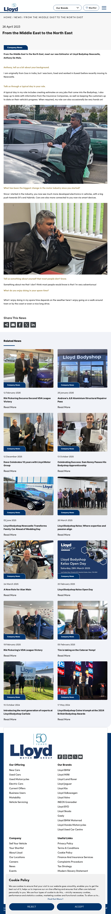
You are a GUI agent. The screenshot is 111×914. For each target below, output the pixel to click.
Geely (61, 815)
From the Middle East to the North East (53, 17)
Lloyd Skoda (64, 811)
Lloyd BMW (64, 770)
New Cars (14, 770)
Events (13, 871)
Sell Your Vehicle (18, 843)
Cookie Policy (65, 852)
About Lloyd (15, 852)
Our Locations (17, 857)
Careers (13, 861)
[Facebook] (60, 758)
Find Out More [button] (55, 898)
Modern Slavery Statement (73, 871)
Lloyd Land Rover (67, 779)
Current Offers (17, 788)
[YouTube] (80, 758)
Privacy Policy (65, 843)
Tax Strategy (65, 866)
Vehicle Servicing (18, 802)
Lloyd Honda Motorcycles (72, 825)
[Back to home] (11, 7)
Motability (15, 797)
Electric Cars (16, 783)
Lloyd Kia (63, 788)
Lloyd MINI (64, 774)
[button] (32, 907)
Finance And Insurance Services (75, 857)
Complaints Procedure (70, 861)
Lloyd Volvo (64, 797)
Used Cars (15, 774)
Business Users (17, 793)
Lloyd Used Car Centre (70, 829)
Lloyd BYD (63, 806)
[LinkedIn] (70, 758)
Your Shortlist (16, 848)
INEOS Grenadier (67, 802)
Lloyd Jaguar (65, 783)
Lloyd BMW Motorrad (70, 820)
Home (8, 17)
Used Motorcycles (19, 779)
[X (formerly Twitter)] (75, 758)
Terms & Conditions (68, 848)
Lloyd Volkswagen (67, 793)
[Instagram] (65, 758)
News (18, 17)
